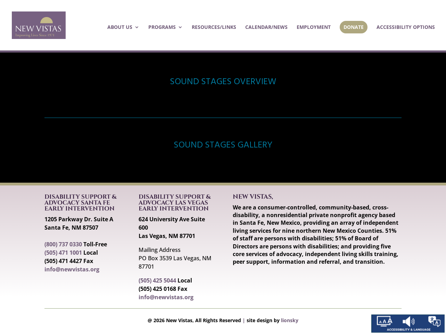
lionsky (289, 320)
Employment (314, 27)
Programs (162, 27)
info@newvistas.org (71, 269)
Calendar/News (266, 27)
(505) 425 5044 (157, 280)
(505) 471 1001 (63, 252)
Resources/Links (214, 27)
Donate (354, 27)
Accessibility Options (406, 27)
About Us (119, 27)
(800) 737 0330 (63, 244)
